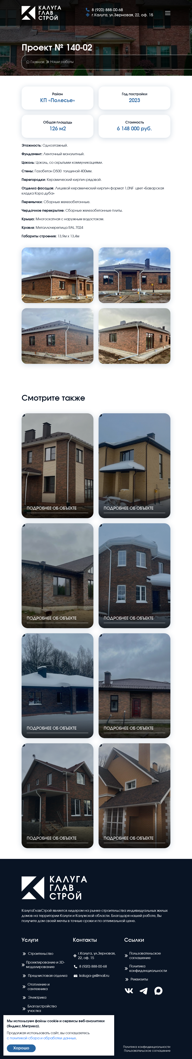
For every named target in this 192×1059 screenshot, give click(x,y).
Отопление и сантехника (36, 987)
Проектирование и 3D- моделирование (43, 965)
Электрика (34, 997)
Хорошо (21, 1048)
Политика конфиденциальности (145, 968)
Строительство (37, 953)
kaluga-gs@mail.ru (91, 975)
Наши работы (62, 62)
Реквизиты (136, 979)
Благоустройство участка (39, 1009)
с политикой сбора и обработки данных (41, 1038)
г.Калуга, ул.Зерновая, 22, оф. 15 (119, 15)
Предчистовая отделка (44, 975)
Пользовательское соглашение (142, 955)
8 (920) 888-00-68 (104, 10)
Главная (35, 62)
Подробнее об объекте (54, 508)
